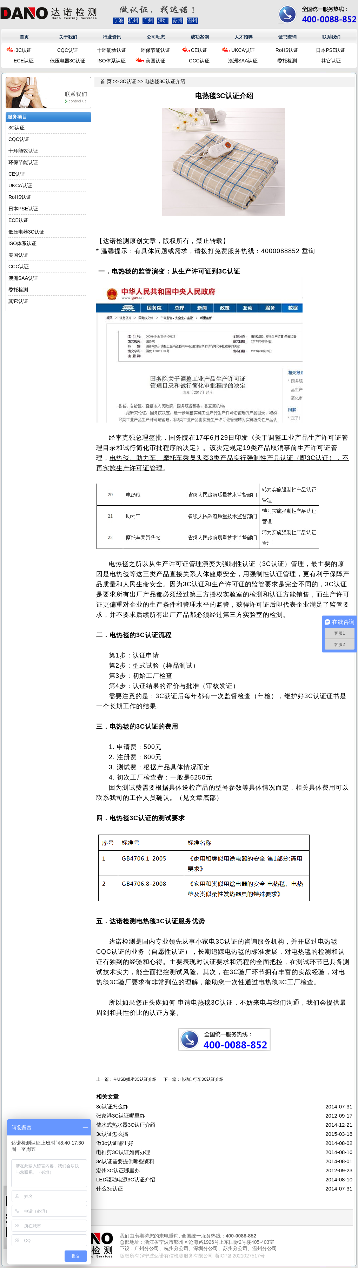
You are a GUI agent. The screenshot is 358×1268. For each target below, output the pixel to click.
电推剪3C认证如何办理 (123, 1152)
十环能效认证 (111, 50)
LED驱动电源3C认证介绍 (125, 1179)
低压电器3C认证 (68, 60)
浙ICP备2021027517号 (239, 1256)
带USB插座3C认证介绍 (135, 1079)
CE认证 (199, 50)
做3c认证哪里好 (114, 1143)
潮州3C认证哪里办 (118, 1170)
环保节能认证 (155, 50)
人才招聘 (243, 37)
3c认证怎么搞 (112, 1134)
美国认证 (155, 60)
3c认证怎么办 (112, 1107)
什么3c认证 (109, 1189)
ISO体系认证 (111, 60)
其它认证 (331, 60)
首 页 (106, 81)
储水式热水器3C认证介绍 (125, 1125)
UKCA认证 (243, 50)
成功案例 (200, 37)
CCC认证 (199, 60)
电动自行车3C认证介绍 (202, 1079)
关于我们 (68, 37)
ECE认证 (24, 60)
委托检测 (287, 60)
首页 (24, 37)
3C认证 (24, 50)
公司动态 (156, 37)
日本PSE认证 (330, 50)
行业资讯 (112, 37)
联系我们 (331, 37)
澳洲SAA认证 (243, 60)
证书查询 (287, 37)
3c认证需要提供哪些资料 (125, 1161)
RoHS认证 (287, 50)
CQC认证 (67, 50)
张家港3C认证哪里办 (120, 1116)
